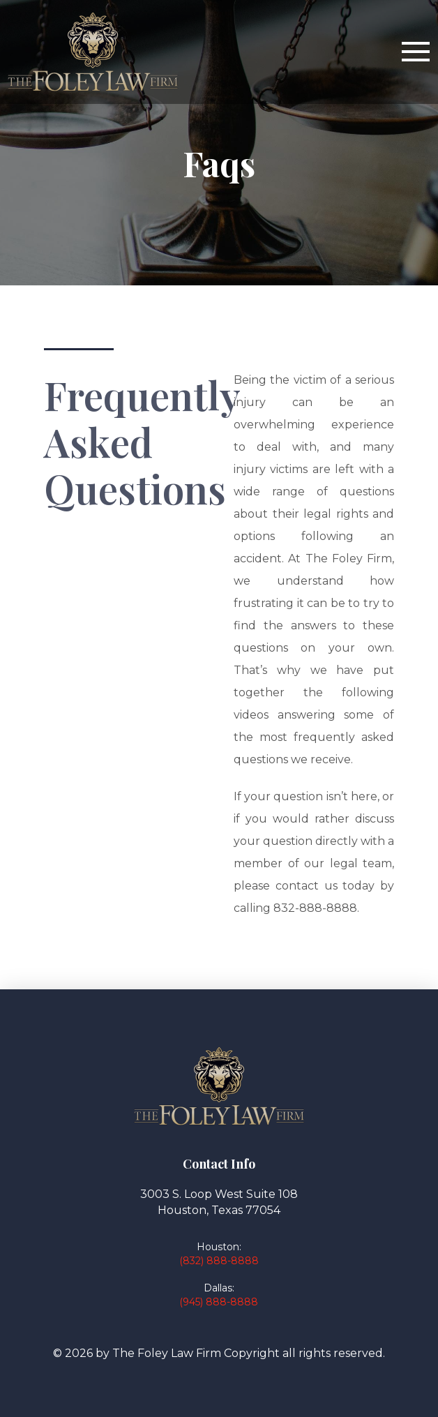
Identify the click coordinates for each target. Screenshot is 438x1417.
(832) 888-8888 (219, 1260)
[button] (415, 51)
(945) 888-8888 (218, 1302)
